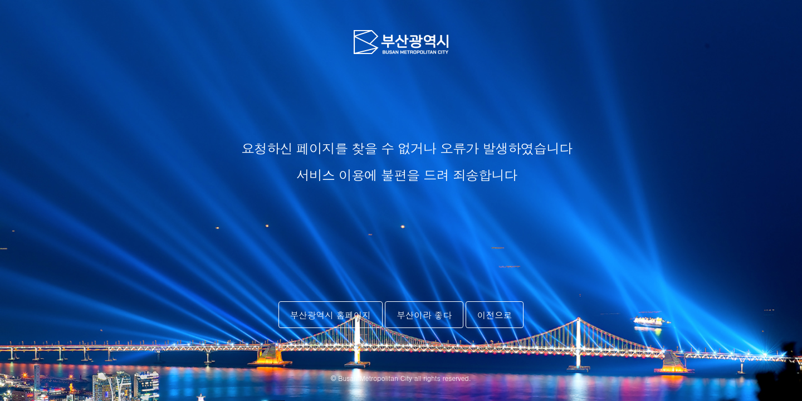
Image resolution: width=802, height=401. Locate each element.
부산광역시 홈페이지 (330, 315)
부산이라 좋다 (424, 315)
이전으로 (494, 315)
